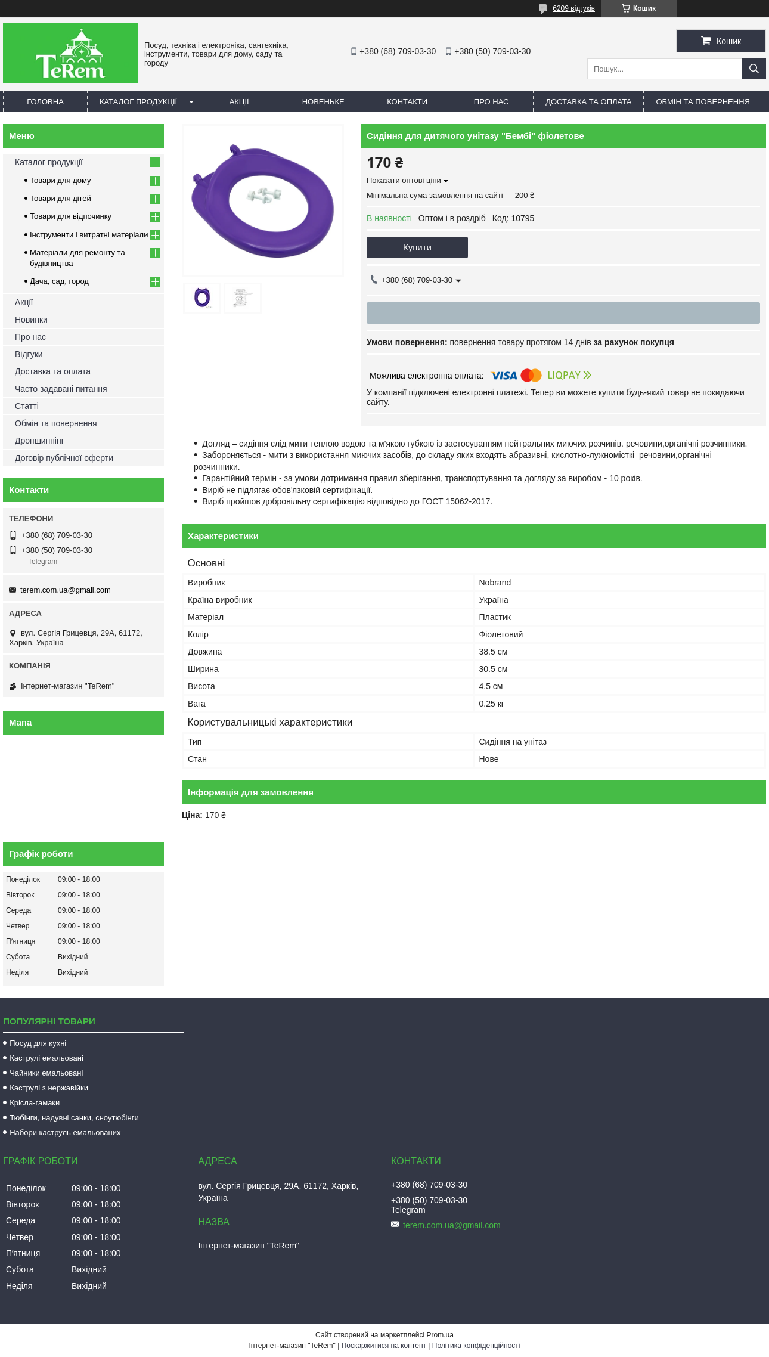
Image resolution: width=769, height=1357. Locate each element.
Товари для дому (60, 180)
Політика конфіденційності (476, 1345)
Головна (45, 101)
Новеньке (323, 101)
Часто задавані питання (61, 389)
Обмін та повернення (703, 101)
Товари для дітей (60, 198)
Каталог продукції (138, 101)
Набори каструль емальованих (65, 1132)
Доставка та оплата (588, 101)
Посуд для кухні (38, 1043)
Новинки (31, 319)
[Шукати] (754, 68)
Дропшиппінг (39, 440)
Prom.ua (440, 1335)
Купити (417, 247)
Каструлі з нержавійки (49, 1087)
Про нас (491, 101)
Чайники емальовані (46, 1072)
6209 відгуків (574, 8)
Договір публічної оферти (64, 458)
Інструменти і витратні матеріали (89, 234)
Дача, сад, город (59, 281)
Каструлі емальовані (46, 1058)
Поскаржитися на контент (384, 1345)
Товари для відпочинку (70, 216)
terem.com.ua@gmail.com (65, 589)
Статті (27, 406)
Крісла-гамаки (35, 1102)
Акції (239, 101)
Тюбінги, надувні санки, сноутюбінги (74, 1117)
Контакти (407, 101)
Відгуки (29, 354)
